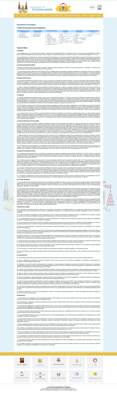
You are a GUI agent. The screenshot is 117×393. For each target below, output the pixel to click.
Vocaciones (49, 36)
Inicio (16, 15)
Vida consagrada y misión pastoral (65, 39)
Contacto (85, 16)
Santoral (84, 354)
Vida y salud (49, 37)
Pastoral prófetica (37, 34)
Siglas (89, 36)
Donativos (92, 7)
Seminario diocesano (79, 42)
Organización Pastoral (95, 16)
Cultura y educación (51, 39)
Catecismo (68, 354)
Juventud (49, 35)
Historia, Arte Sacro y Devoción (72, 16)
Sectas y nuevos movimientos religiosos (51, 44)
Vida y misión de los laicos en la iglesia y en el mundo (65, 42)
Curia (30, 16)
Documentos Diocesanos (56, 16)
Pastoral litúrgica (36, 35)
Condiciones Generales (63, 386)
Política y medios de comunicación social (51, 41)
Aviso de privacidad (52, 386)
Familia (48, 34)
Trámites (45, 16)
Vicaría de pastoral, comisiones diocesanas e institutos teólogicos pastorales (79, 39)
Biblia (62, 354)
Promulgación (22, 34)
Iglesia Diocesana (23, 36)
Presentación (22, 35)
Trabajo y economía (51, 38)
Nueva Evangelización (24, 37)
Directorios (37, 16)
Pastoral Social (36, 36)
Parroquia (76, 34)
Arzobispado (23, 16)
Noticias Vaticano (76, 354)
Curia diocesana (78, 43)
